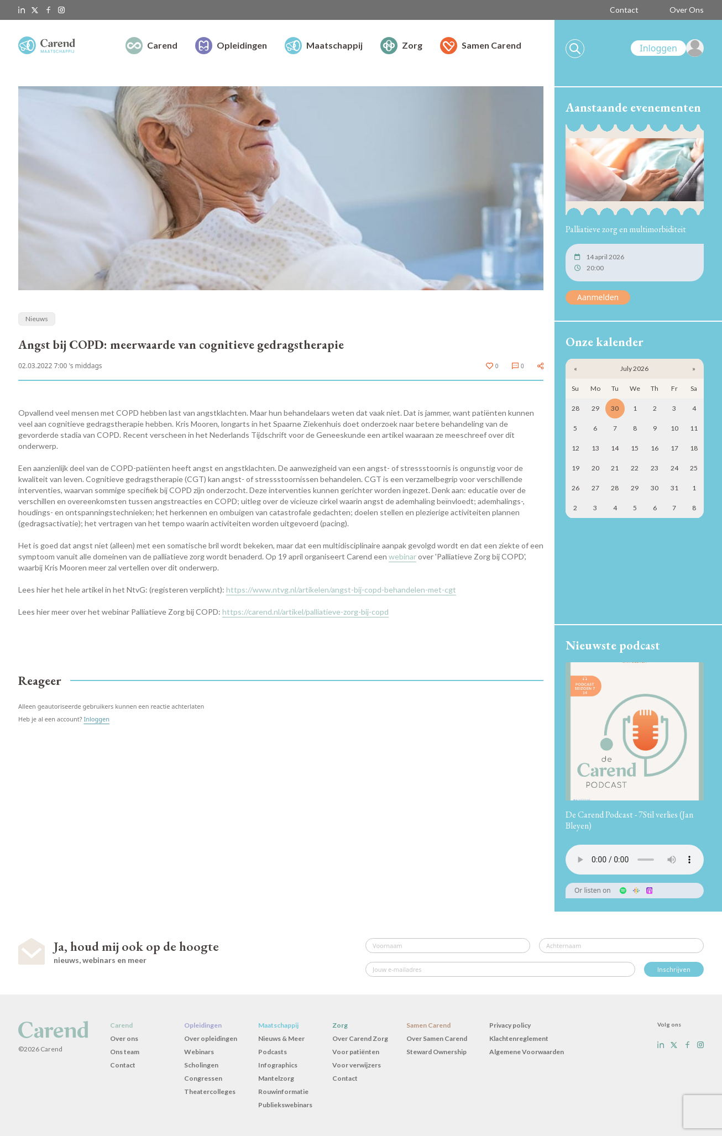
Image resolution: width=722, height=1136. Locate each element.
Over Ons (686, 9)
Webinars (199, 1052)
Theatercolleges (210, 1091)
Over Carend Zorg (360, 1038)
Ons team (124, 1052)
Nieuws (36, 319)
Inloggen (96, 719)
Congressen (203, 1078)
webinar (402, 556)
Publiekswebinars (285, 1105)
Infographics (277, 1065)
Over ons (124, 1038)
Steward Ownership (436, 1052)
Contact (624, 9)
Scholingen (201, 1065)
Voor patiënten (355, 1052)
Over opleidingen (210, 1038)
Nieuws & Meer (281, 1038)
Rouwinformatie (283, 1091)
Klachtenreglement (518, 1038)
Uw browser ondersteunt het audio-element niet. (635, 860)
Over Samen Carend (436, 1038)
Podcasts (272, 1052)
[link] (667, 48)
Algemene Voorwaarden (526, 1052)
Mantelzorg (276, 1078)
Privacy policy (510, 1025)
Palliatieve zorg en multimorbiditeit (626, 229)
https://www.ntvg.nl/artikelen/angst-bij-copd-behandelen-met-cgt (341, 589)
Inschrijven (673, 969)
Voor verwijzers (356, 1065)
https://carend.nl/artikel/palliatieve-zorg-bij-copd (305, 611)
